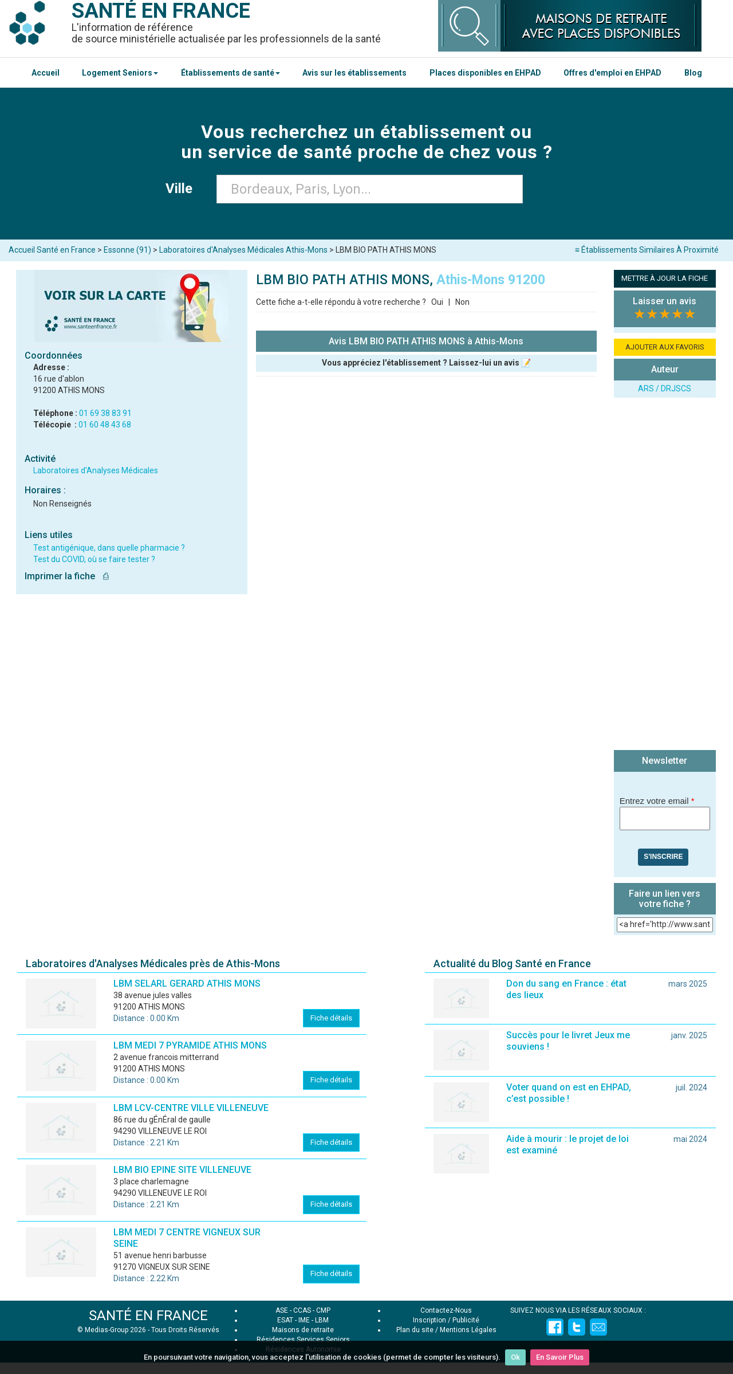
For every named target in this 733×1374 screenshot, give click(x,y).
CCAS (302, 1310)
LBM (322, 1320)
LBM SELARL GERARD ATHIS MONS (187, 983)
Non (462, 302)
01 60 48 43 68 (104, 424)
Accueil (45, 72)
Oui (437, 302)
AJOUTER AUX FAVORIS (664, 347)
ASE (281, 1310)
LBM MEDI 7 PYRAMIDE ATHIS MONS (190, 1045)
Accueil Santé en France (52, 249)
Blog (693, 72)
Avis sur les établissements (354, 72)
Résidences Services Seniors (303, 1340)
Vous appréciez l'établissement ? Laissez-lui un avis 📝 (426, 362)
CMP (323, 1310)
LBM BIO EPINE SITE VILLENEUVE (182, 1169)
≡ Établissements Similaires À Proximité (647, 249)
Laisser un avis (664, 301)
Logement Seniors (120, 72)
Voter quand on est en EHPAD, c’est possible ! (568, 1093)
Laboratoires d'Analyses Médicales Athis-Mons (243, 249)
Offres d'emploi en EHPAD (612, 72)
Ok (515, 1357)
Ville (182, 188)
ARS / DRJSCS (664, 388)
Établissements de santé (230, 72)
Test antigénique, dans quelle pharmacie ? (109, 547)
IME (304, 1320)
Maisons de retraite (303, 1330)
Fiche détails (331, 1018)
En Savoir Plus (560, 1357)
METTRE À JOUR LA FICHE (664, 278)
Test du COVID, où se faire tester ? (94, 559)
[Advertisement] (665, 575)
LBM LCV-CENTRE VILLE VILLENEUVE (191, 1107)
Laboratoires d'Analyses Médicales (95, 470)
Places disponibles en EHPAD (485, 72)
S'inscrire (663, 857)
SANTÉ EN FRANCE (148, 1316)
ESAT (285, 1320)
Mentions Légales (468, 1330)
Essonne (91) (127, 249)
